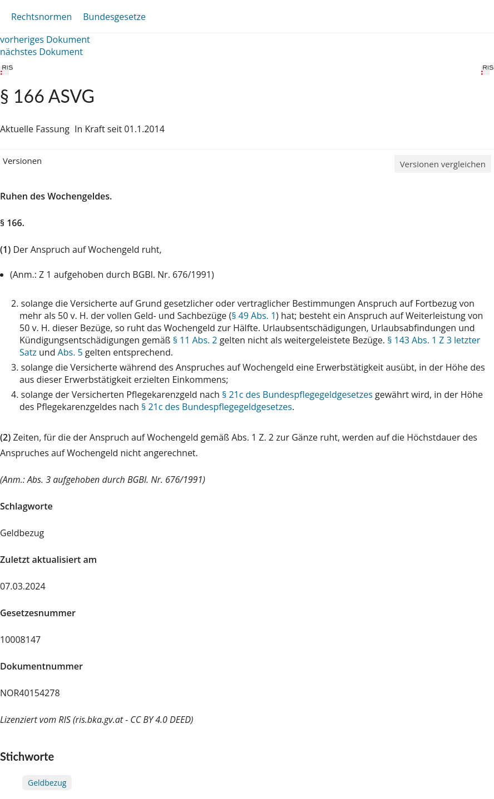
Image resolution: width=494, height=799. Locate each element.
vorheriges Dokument (45, 39)
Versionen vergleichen (443, 163)
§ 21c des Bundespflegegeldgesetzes (297, 394)
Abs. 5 (70, 352)
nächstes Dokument (41, 52)
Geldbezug (47, 782)
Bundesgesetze (114, 17)
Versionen (22, 160)
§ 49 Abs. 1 (253, 315)
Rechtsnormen (41, 17)
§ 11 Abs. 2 (195, 340)
